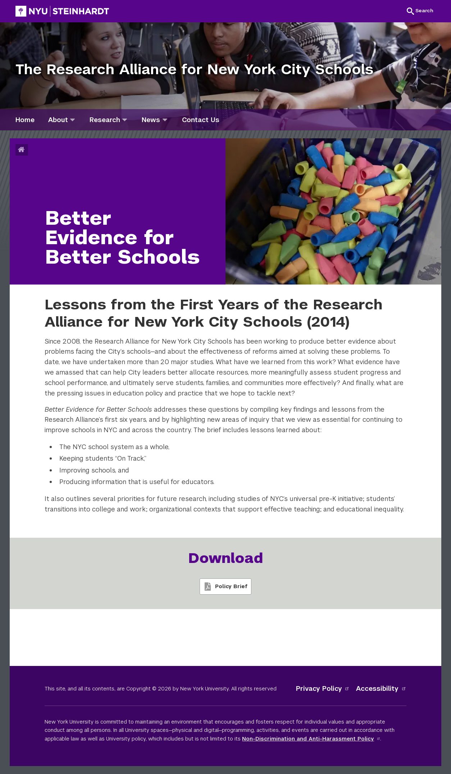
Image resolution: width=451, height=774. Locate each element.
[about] (72, 119)
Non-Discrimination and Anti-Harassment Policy (311, 738)
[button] (420, 10)
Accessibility (381, 688)
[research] (124, 119)
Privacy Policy (323, 688)
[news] (165, 119)
